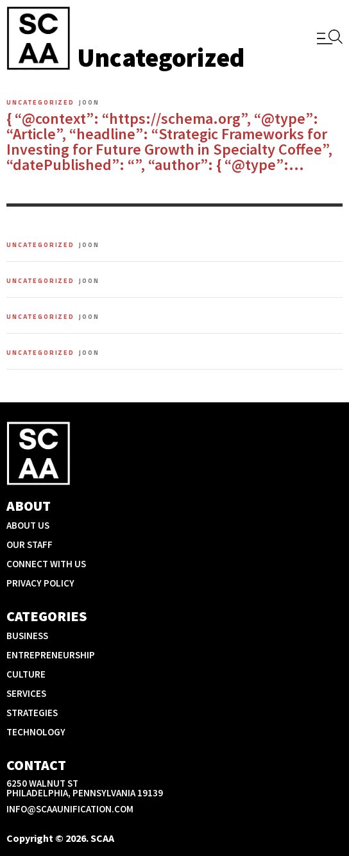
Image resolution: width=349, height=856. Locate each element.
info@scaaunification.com (69, 809)
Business (27, 635)
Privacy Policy (40, 583)
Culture (26, 674)
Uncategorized (40, 102)
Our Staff (29, 544)
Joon (89, 102)
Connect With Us (46, 564)
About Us (27, 525)
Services (26, 693)
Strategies (32, 712)
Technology (35, 732)
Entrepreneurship (50, 655)
